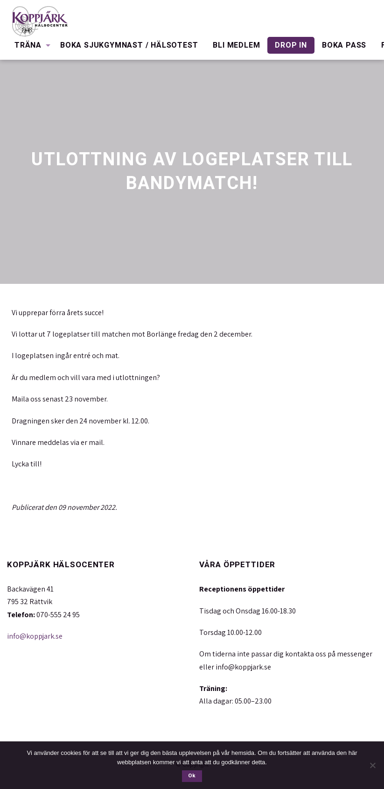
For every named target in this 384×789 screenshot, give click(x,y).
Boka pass (344, 45)
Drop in (291, 45)
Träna (28, 45)
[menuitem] (30, 45)
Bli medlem (236, 45)
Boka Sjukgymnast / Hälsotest (129, 45)
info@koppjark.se (35, 636)
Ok (192, 776)
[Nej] (372, 765)
